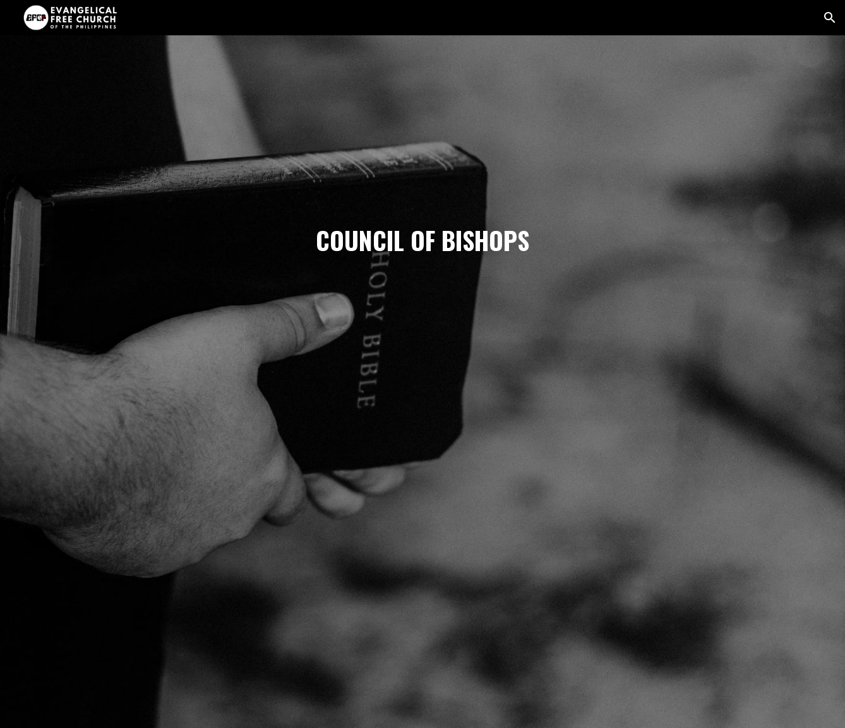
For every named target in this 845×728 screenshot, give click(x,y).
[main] (422, 382)
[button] (830, 18)
